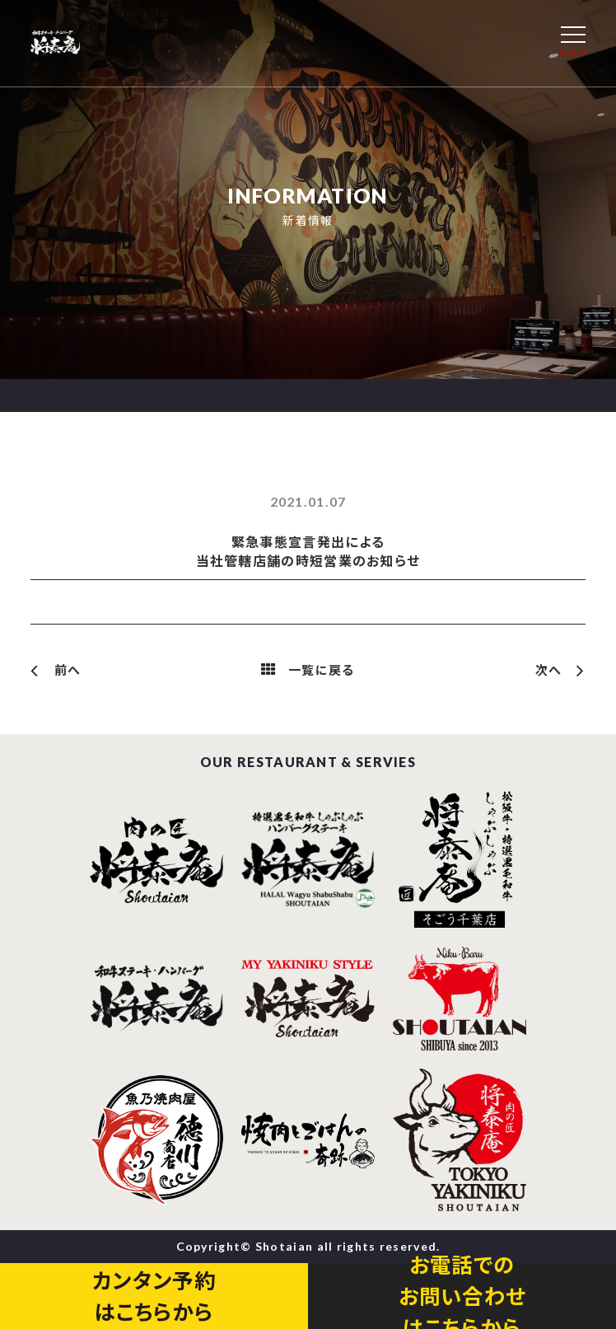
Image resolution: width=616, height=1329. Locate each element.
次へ (548, 669)
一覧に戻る (321, 669)
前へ (68, 669)
